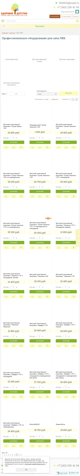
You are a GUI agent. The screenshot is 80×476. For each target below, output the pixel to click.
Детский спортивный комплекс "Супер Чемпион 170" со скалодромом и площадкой (40, 225)
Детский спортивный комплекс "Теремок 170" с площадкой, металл (13, 276)
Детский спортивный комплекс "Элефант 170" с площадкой (13, 375)
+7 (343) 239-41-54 (68, 7)
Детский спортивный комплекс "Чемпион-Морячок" (11, 325)
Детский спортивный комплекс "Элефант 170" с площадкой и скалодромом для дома (40, 375)
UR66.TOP (74, 472)
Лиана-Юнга (60, 424)
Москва (75, 16)
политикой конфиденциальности (35, 464)
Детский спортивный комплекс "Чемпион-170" (65, 275)
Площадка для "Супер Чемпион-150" (38, 126)
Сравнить (14, 147)
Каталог (12, 33)
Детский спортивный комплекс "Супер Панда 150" (12, 126)
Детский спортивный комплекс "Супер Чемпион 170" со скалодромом (13, 225)
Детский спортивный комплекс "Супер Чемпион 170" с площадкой (66, 175)
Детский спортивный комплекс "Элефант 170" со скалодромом (13, 425)
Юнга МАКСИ (34, 424)
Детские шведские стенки (39, 60)
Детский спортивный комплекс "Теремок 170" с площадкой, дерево (65, 225)
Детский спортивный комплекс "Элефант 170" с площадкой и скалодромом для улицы (66, 375)
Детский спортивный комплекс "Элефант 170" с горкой (65, 325)
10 (21, 454)
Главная (5, 33)
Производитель (42, 91)
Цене (46, 99)
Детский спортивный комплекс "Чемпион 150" (39, 275)
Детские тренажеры (67, 59)
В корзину (13, 142)
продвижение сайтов (74, 473)
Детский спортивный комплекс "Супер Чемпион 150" (66, 126)
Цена (3, 94)
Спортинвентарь (11, 59)
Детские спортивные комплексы (11, 84)
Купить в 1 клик (21, 147)
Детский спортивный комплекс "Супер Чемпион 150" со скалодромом (13, 175)
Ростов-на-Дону (66, 16)
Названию (54, 99)
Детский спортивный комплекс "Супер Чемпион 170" (40, 175)
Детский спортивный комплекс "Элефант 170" (39, 324)
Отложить (6, 147)
